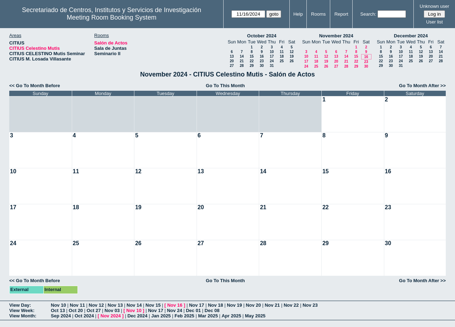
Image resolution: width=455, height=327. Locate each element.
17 (272, 56)
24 (272, 61)
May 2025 (255, 315)
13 (232, 56)
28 (241, 66)
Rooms (318, 14)
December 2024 (411, 35)
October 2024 (261, 35)
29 (251, 66)
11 (282, 52)
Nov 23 (310, 305)
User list (434, 22)
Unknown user (434, 6)
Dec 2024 (137, 315)
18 (282, 56)
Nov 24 (174, 310)
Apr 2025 (231, 315)
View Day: (20, 305)
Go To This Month (225, 85)
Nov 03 (112, 310)
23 (262, 61)
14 (241, 56)
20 (232, 61)
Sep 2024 (61, 315)
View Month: (22, 315)
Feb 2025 (184, 315)
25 (282, 61)
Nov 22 (291, 305)
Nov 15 (153, 305)
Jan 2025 (161, 315)
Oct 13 (58, 310)
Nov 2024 (111, 315)
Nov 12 (96, 305)
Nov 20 (253, 305)
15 (251, 56)
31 (272, 66)
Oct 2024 (84, 315)
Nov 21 (272, 305)
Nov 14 (134, 305)
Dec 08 (212, 310)
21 (241, 61)
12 (292, 52)
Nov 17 (196, 305)
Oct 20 (76, 310)
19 (292, 56)
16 (262, 56)
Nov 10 (58, 305)
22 (251, 61)
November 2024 (336, 35)
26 (292, 61)
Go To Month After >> (422, 85)
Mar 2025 (208, 315)
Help (298, 14)
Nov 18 (215, 305)
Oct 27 (94, 310)
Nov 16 (174, 305)
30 (262, 66)
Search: (368, 14)
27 (232, 66)
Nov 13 (115, 305)
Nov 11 (77, 305)
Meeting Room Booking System (111, 17)
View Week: (21, 310)
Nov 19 (234, 305)
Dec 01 (193, 310)
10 (272, 52)
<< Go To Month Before (34, 85)
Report (341, 14)
